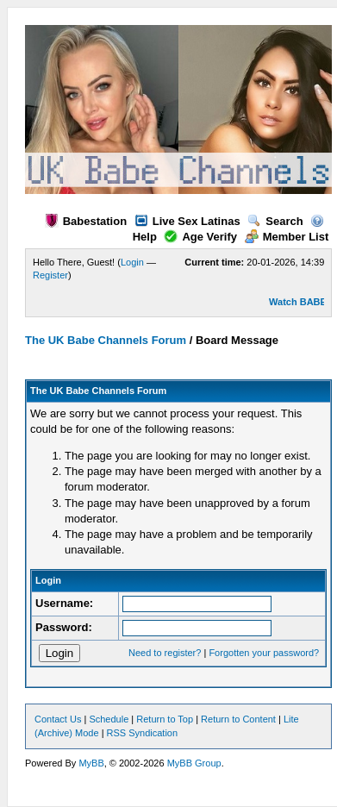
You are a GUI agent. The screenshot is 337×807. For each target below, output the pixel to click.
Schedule (108, 719)
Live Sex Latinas (187, 221)
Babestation (86, 221)
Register (50, 275)
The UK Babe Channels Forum (105, 340)
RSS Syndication (142, 733)
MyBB (90, 763)
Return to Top (164, 719)
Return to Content (238, 719)
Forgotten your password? (264, 652)
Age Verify (200, 236)
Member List (287, 236)
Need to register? (164, 652)
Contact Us (57, 719)
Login (132, 262)
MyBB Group (194, 763)
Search (275, 221)
